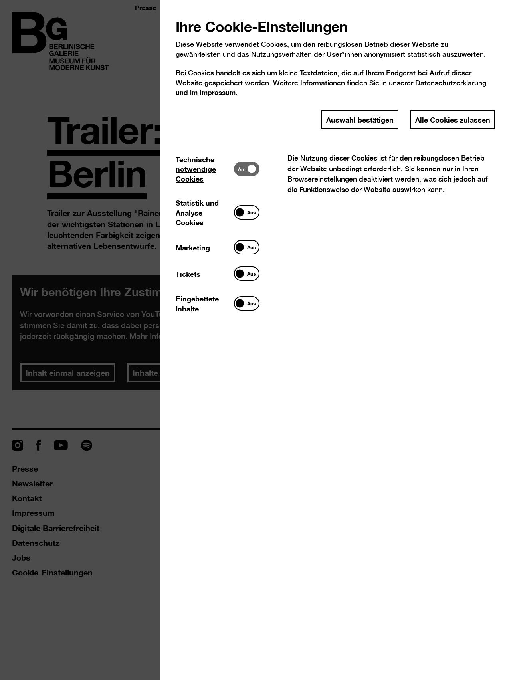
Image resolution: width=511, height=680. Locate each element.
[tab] (205, 168)
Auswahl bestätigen (360, 119)
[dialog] (255, 340)
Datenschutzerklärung (450, 82)
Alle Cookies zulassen (452, 119)
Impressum (218, 92)
